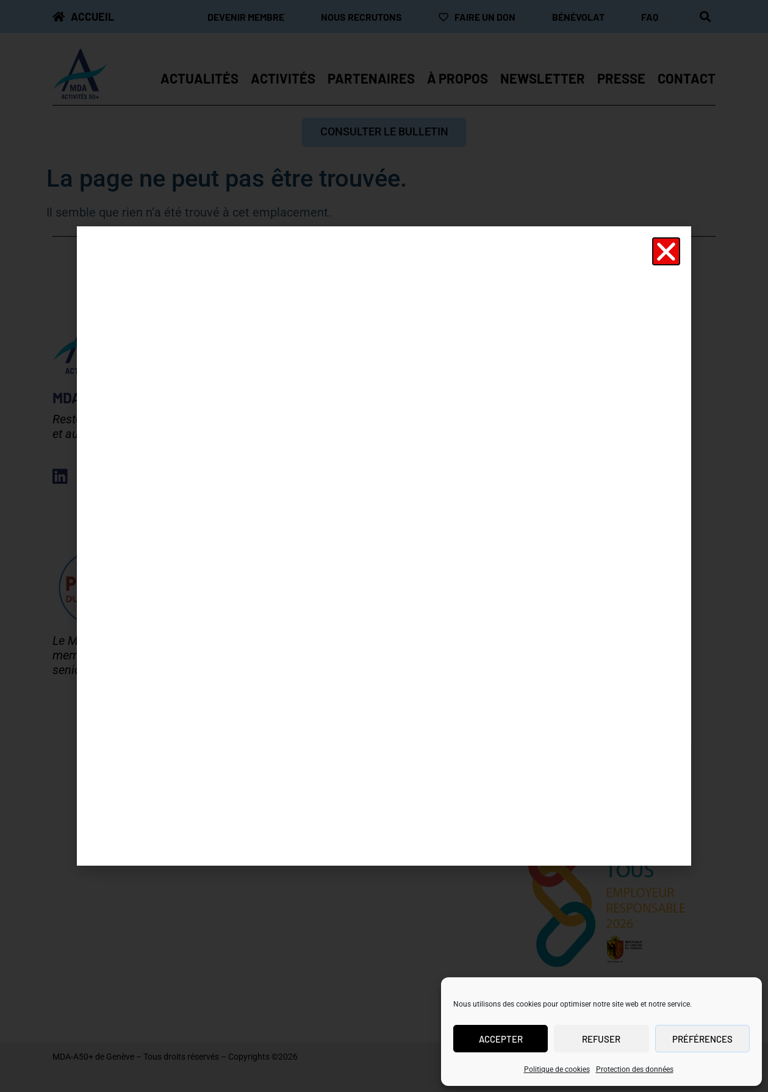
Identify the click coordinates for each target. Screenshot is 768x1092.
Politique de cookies (557, 1069)
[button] (666, 251)
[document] (384, 546)
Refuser (601, 1038)
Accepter (501, 1038)
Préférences (702, 1038)
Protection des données (634, 1069)
